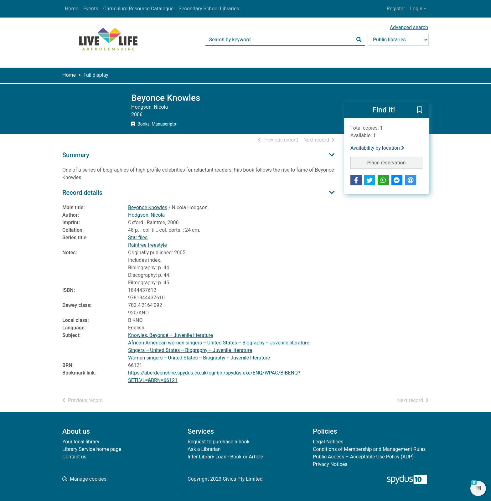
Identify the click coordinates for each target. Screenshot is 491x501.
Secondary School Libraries (208, 9)
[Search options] (398, 40)
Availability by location (377, 148)
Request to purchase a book (219, 442)
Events (90, 9)
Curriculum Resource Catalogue (138, 9)
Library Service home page (91, 449)
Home (71, 9)
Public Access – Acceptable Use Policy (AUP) (363, 457)
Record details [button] (82, 192)
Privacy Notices (330, 464)
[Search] (359, 40)
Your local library (80, 442)
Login (416, 9)
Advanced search (409, 27)
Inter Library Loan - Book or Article (225, 457)
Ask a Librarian (204, 449)
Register (396, 9)
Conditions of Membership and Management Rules (369, 449)
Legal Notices (328, 442)
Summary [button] (75, 155)
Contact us (74, 457)
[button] (419, 110)
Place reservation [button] (395, 162)
